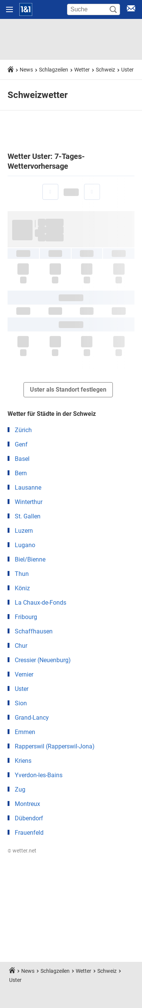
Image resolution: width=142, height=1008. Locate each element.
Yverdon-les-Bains (38, 775)
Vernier (24, 674)
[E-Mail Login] (131, 9)
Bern (21, 473)
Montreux (27, 803)
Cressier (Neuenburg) (43, 660)
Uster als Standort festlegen (68, 389)
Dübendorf (29, 818)
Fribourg (26, 617)
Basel (22, 458)
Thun (22, 573)
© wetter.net (22, 851)
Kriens (23, 760)
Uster (127, 70)
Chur (21, 645)
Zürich (23, 430)
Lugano (25, 545)
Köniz (22, 588)
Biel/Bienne (30, 559)
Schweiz (105, 70)
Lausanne (28, 487)
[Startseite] (26, 9)
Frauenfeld (29, 832)
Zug (20, 789)
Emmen (25, 732)
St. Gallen (28, 516)
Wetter (82, 70)
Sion (21, 703)
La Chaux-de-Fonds (40, 602)
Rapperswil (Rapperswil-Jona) (55, 746)
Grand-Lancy (32, 717)
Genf (21, 444)
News (26, 70)
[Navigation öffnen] (9, 9)
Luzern (24, 530)
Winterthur (28, 502)
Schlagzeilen (53, 70)
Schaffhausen (34, 631)
